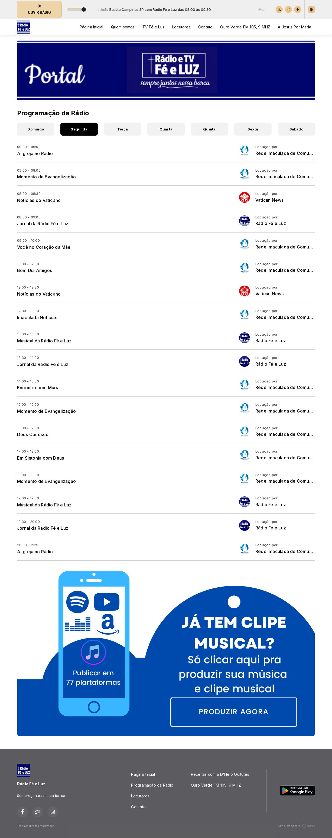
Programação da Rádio (152, 785)
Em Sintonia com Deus (40, 458)
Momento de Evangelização (46, 176)
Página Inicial (91, 27)
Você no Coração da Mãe (44, 247)
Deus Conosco (33, 434)
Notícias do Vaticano (39, 200)
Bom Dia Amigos (34, 270)
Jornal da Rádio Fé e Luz (42, 223)
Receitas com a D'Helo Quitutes (220, 774)
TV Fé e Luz (153, 27)
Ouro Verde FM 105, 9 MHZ (245, 27)
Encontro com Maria (38, 387)
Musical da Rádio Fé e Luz (44, 340)
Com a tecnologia (296, 826)
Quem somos (123, 27)
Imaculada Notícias (37, 317)
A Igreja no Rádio (35, 153)
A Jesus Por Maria (294, 27)
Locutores (181, 27)
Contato (205, 27)
